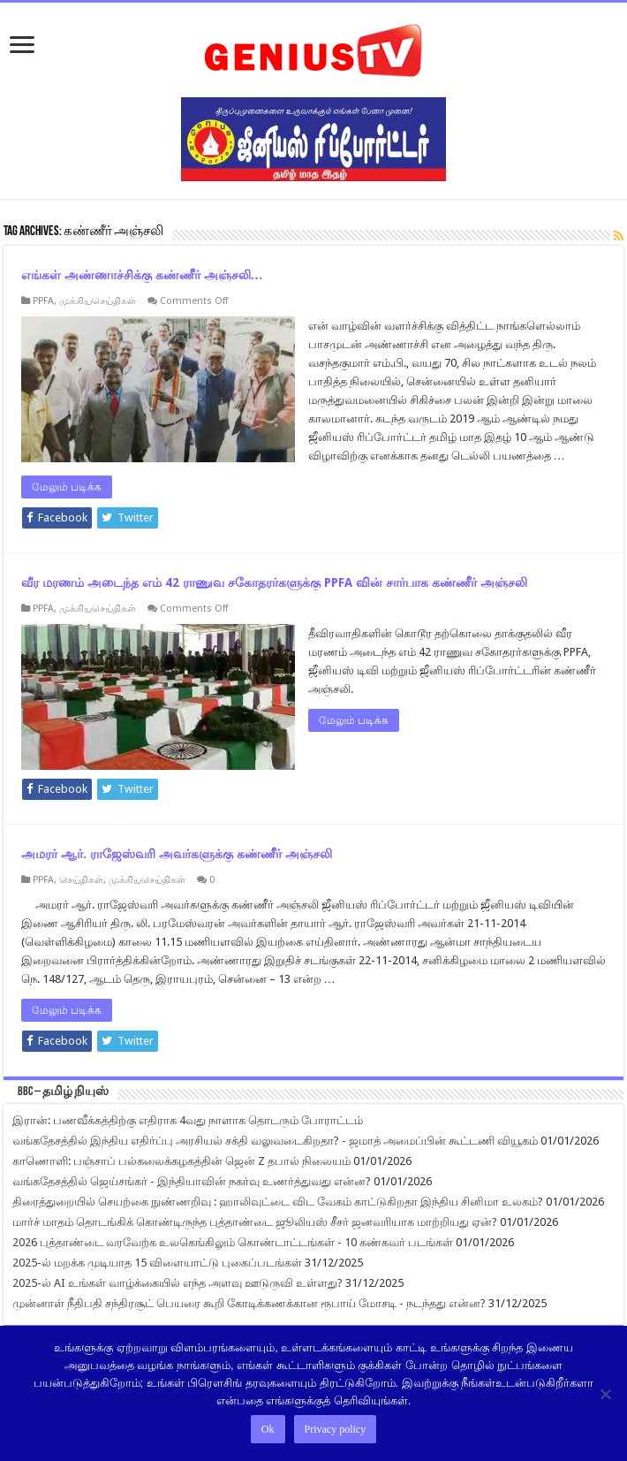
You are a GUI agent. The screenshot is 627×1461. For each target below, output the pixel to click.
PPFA (43, 301)
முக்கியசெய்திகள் (97, 301)
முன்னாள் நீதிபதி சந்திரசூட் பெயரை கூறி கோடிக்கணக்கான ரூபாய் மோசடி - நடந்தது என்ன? (249, 1303)
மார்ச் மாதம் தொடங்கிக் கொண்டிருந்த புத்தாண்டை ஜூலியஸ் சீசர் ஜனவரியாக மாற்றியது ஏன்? (254, 1222)
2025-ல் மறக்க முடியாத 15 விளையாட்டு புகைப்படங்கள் (157, 1262)
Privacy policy (335, 1429)
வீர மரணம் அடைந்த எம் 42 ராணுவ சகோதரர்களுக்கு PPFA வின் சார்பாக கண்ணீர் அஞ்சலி (274, 582)
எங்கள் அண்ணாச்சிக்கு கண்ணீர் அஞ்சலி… (142, 275)
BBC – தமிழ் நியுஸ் (63, 1092)
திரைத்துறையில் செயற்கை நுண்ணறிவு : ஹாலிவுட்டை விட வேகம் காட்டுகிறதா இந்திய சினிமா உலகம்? (277, 1201)
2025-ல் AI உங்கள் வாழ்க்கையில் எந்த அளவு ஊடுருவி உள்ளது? (177, 1283)
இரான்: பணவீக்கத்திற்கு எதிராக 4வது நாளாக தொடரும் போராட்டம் (187, 1120)
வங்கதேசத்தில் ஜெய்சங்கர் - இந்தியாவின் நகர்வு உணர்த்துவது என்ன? (191, 1181)
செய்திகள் (81, 880)
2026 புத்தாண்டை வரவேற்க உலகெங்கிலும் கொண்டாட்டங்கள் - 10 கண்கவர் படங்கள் (232, 1242)
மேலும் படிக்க (67, 487)
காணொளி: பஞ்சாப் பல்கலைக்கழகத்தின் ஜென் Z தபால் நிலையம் (181, 1161)
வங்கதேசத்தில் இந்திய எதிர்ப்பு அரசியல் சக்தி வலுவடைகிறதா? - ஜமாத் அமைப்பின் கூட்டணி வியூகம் (275, 1140)
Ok (268, 1429)
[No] (605, 1394)
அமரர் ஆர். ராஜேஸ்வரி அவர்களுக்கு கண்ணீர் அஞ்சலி (176, 854)
